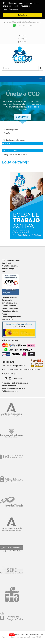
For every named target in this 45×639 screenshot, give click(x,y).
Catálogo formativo (9, 297)
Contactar (18, 378)
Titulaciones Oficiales (10, 311)
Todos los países (10, 130)
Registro (24, 38)
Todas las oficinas (9, 150)
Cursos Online (7, 300)
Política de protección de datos (13, 388)
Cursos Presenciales (9, 303)
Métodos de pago (10, 340)
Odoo (12, 634)
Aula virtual (6, 263)
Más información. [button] (11, 9)
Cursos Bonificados (9, 306)
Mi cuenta (23, 42)
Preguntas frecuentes (10, 266)
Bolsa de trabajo (8, 269)
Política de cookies (9, 386)
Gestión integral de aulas (11, 317)
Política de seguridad (10, 391)
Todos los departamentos (14, 140)
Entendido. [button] (22, 15)
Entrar (23, 35)
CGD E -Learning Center (11, 260)
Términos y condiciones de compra (15, 383)
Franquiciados (7, 319)
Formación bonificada (10, 308)
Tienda (4, 314)
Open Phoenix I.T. (36, 634)
